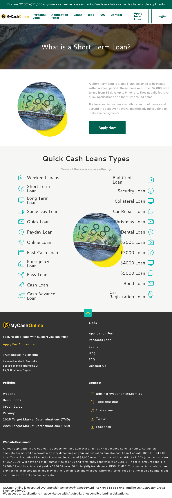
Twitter (101, 418)
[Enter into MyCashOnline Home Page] (15, 16)
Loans (78, 15)
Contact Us (97, 366)
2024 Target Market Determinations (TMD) (36, 426)
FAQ (102, 15)
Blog (91, 15)
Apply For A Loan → (19, 344)
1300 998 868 (107, 402)
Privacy (9, 413)
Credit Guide (12, 406)
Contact (116, 15)
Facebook (103, 427)
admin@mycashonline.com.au (119, 393)
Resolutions (12, 400)
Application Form (59, 16)
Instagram (104, 410)
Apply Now (107, 128)
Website (9, 393)
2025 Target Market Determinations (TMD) (36, 419)
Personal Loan (39, 16)
